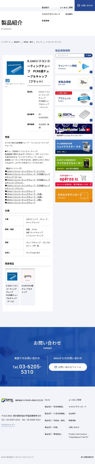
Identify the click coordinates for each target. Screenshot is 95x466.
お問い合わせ (74, 429)
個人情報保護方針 (87, 459)
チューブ (39, 42)
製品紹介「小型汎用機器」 (55, 415)
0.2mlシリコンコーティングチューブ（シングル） (26, 171)
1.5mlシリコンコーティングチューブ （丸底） (25, 197)
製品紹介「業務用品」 (54, 436)
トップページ (6, 42)
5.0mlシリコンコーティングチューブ (21, 202)
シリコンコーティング (53, 42)
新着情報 (72, 422)
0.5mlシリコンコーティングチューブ (21, 191)
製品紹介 (17, 42)
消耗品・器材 (28, 42)
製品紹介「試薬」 (52, 429)
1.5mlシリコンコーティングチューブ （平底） (25, 194)
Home (47, 402)
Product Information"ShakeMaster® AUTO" (79, 437)
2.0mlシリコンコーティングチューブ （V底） (24, 199)
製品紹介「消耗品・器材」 (55, 422)
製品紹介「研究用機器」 (54, 408)
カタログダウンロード (78, 408)
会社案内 (72, 415)
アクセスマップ (7, 426)
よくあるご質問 (75, 402)
